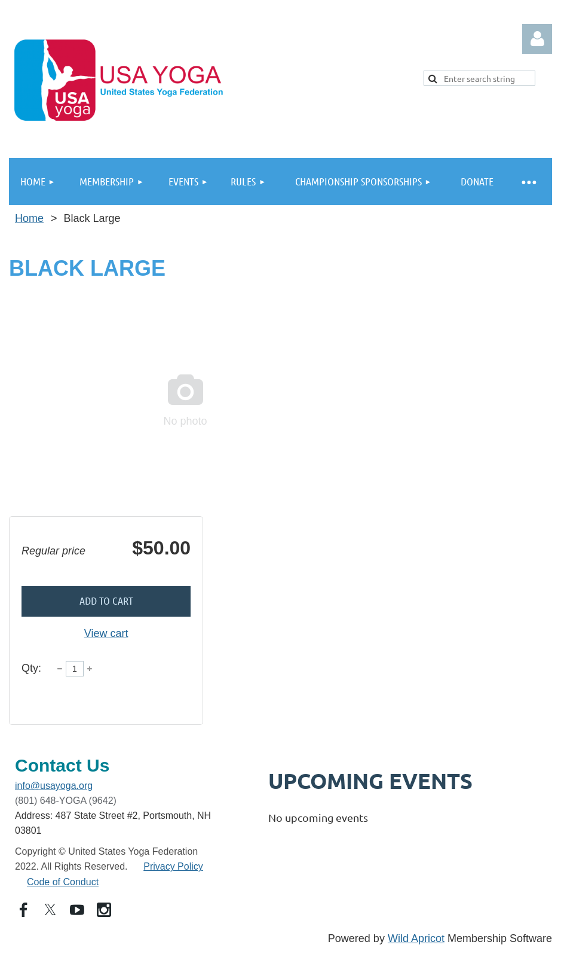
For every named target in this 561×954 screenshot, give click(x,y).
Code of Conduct (63, 882)
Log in (537, 39)
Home (29, 218)
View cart (106, 633)
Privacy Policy (173, 866)
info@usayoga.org (54, 786)
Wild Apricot (416, 938)
